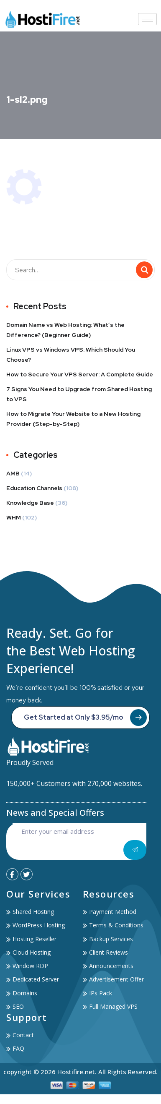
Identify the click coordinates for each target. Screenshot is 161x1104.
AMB (13, 473)
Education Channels (34, 488)
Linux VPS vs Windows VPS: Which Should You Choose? (70, 354)
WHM (13, 517)
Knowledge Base (30, 502)
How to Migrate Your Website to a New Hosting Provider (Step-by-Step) (73, 419)
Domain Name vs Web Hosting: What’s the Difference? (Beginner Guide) (65, 330)
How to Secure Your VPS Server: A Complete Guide (79, 374)
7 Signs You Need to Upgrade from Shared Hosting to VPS (79, 394)
